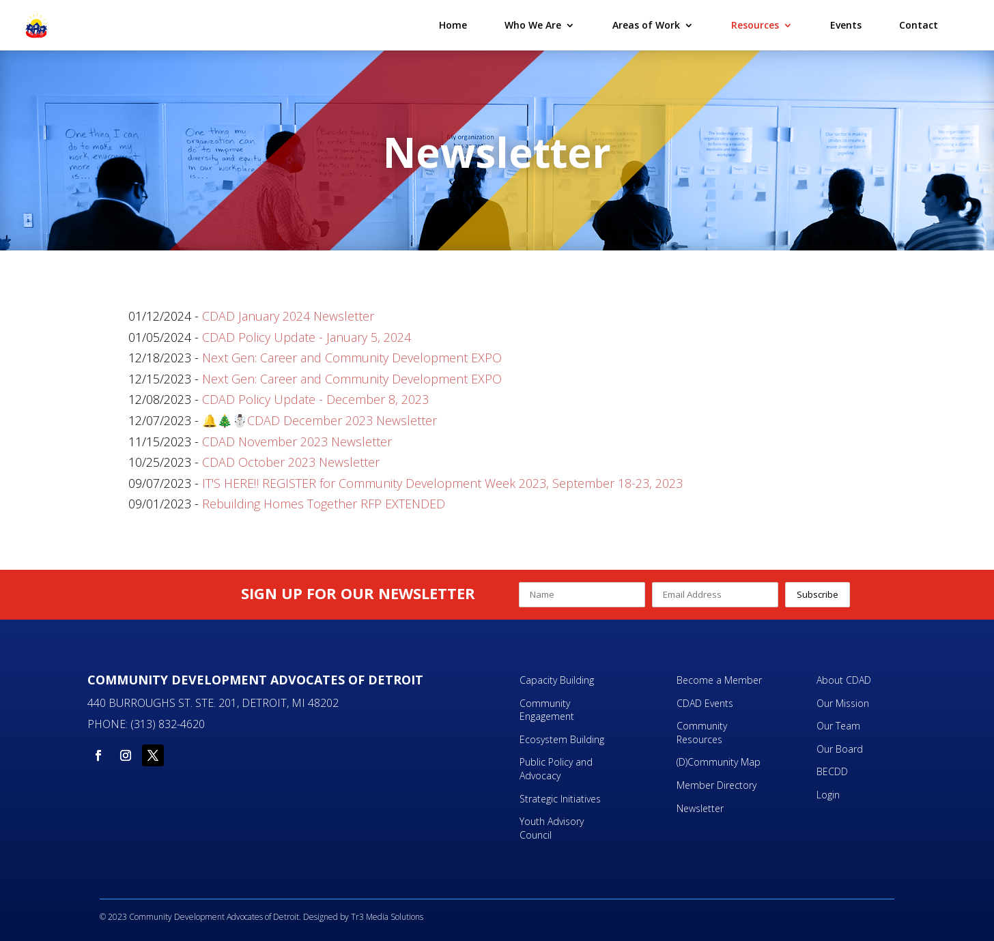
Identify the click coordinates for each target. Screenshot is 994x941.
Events (846, 25)
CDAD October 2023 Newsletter (291, 462)
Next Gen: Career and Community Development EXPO (352, 357)
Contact (918, 25)
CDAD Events (705, 703)
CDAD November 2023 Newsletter (297, 441)
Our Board (839, 748)
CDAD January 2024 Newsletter (288, 316)
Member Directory (716, 785)
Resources (755, 25)
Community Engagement (548, 710)
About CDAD (843, 680)
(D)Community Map (719, 761)
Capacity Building (557, 680)
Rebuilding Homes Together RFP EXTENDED (323, 503)
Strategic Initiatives (560, 798)
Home (453, 25)
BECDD (832, 771)
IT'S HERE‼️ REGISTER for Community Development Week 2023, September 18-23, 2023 (442, 483)
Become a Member (719, 680)
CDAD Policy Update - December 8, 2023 (315, 399)
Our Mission (842, 703)
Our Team (838, 725)
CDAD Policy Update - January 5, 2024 (306, 337)
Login (828, 794)
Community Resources (702, 732)
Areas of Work (646, 25)
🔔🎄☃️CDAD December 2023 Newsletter (319, 420)
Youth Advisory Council (552, 828)
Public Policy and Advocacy (556, 768)
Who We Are (533, 25)
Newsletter (700, 808)
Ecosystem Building (562, 739)
